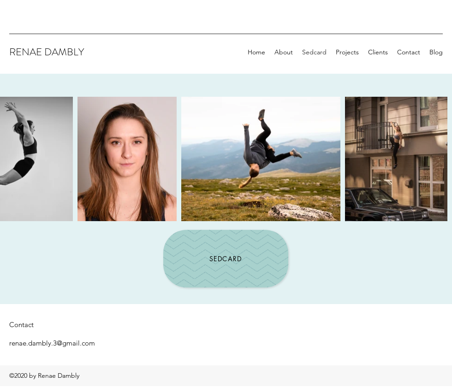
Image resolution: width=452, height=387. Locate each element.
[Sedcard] (225, 258)
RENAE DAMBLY (46, 52)
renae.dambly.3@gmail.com (52, 343)
